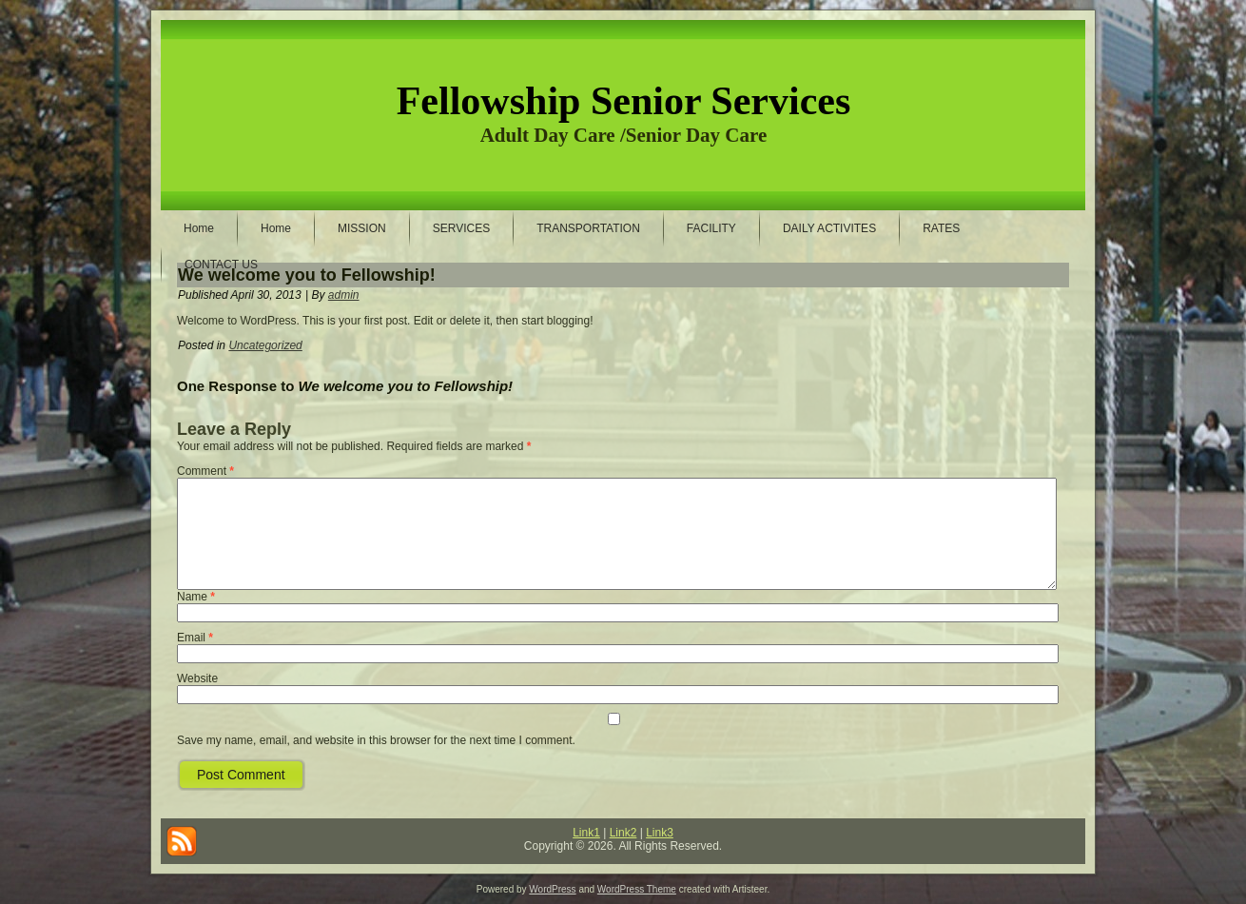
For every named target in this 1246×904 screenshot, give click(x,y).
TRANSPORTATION (588, 228)
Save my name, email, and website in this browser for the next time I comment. (376, 740)
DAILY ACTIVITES (829, 228)
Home (199, 228)
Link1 (586, 832)
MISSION (362, 228)
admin (344, 295)
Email (195, 637)
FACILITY (711, 228)
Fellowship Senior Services (624, 101)
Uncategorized (265, 345)
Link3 (659, 832)
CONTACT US (221, 264)
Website (197, 678)
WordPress (552, 889)
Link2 (623, 832)
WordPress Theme (636, 889)
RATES (941, 228)
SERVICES (461, 228)
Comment (205, 471)
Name (196, 596)
